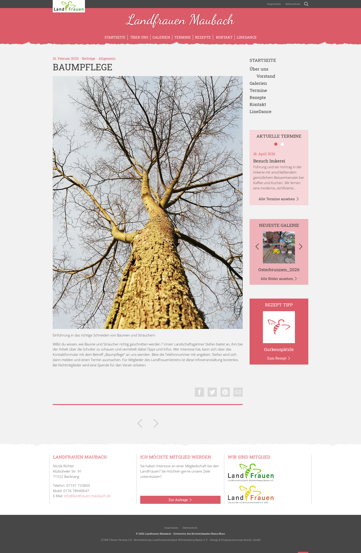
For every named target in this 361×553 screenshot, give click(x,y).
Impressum (273, 4)
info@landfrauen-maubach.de (87, 495)
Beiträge (88, 58)
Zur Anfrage (180, 499)
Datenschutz (292, 4)
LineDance (247, 37)
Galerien (161, 37)
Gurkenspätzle (279, 349)
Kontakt (224, 37)
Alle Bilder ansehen (279, 278)
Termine (182, 37)
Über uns (139, 37)
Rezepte (203, 37)
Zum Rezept (279, 358)
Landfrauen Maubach (180, 20)
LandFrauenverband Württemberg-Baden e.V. (180, 540)
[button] (257, 247)
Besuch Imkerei (269, 161)
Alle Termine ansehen (279, 199)
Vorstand (265, 76)
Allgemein (107, 58)
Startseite (115, 37)
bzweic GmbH (252, 540)
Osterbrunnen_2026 (279, 269)
